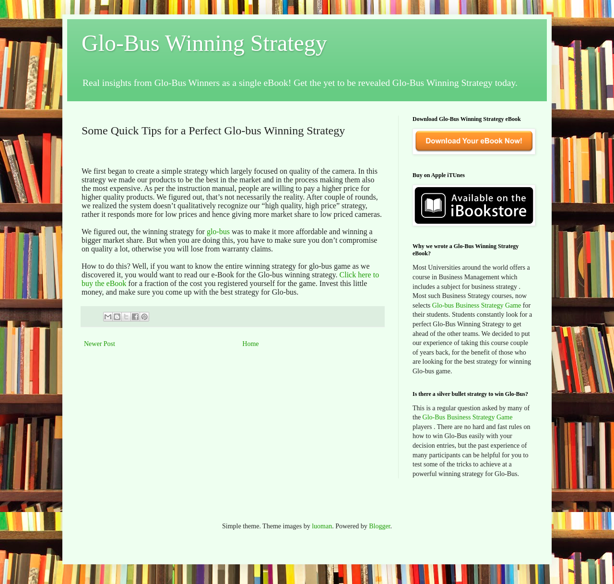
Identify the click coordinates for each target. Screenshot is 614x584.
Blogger (379, 526)
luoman (322, 526)
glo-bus (218, 231)
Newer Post (99, 343)
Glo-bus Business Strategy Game (476, 305)
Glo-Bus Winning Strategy (204, 43)
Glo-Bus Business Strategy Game (468, 417)
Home (250, 343)
